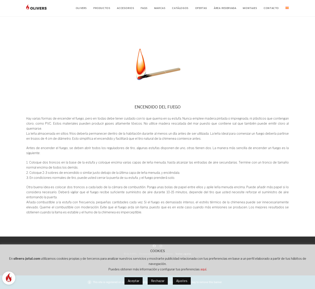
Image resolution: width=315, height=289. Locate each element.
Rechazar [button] (157, 281)
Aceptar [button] (133, 281)
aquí (203, 269)
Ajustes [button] (181, 281)
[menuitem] (287, 8)
